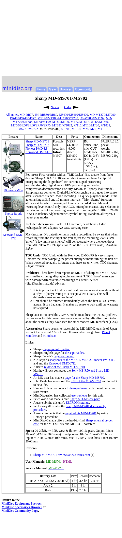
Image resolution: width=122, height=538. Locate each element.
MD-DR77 (26, 114)
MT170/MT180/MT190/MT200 (58, 118)
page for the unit (63, 356)
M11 (101, 129)
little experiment (77, 388)
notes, (15, 114)
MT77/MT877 (79, 121)
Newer (55, 107)
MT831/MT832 (62, 125)
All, (8, 114)
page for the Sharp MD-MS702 (84, 377)
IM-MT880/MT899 (92, 118)
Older (67, 107)
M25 (86, 129)
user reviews (79, 395)
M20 (93, 129)
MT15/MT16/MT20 (86, 125)
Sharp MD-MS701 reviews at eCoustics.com (61, 454)
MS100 (76, 129)
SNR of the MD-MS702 (86, 381)
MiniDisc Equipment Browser (22, 503)
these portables (74, 352)
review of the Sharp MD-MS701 (64, 367)
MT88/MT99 (42, 121)
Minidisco (49, 335)
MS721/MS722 (28, 129)
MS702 (86, 360)
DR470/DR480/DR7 (23, 118)
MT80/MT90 (60, 121)
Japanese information (56, 349)
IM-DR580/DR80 (46, 114)
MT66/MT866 (99, 121)
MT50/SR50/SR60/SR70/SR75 (31, 125)
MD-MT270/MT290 (103, 114)
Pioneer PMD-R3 (36, 148)
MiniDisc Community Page (20, 510)
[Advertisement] (37, 39)
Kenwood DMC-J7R (38, 152)
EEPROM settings (77, 402)
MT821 (105, 125)
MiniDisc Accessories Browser (22, 507)
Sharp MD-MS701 (37, 141)
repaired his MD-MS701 (80, 413)
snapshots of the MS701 (65, 360)
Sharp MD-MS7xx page (85, 399)
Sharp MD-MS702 (37, 145)
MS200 (65, 129)
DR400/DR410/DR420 (73, 114)
